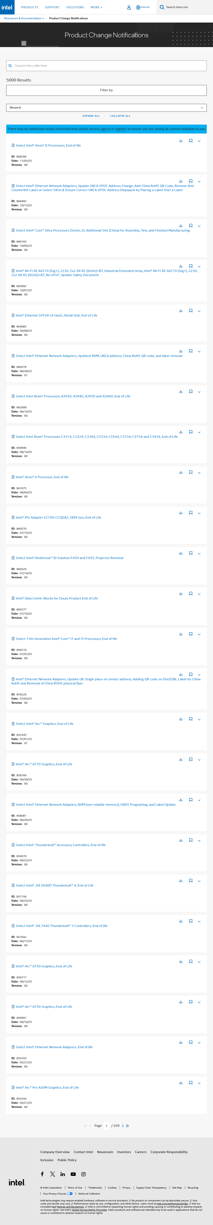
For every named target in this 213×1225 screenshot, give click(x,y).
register (121, 129)
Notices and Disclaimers (70, 1206)
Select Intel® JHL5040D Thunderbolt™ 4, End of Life (52, 885)
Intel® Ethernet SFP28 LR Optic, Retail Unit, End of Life (54, 315)
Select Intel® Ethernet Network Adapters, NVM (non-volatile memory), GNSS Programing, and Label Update (93, 805)
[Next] (123, 1125)
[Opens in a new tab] (180, 140)
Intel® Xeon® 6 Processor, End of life (40, 477)
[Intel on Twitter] (52, 1175)
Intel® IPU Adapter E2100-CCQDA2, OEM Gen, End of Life (56, 517)
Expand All (91, 116)
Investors (124, 1152)
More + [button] (97, 7)
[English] (143, 7)
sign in (105, 129)
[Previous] (90, 1125)
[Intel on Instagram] (83, 1175)
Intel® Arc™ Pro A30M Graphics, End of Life (45, 1088)
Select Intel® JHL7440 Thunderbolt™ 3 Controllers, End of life (59, 926)
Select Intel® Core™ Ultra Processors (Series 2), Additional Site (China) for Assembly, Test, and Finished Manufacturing (100, 230)
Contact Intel (83, 1152)
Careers (140, 1152)
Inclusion (46, 1160)
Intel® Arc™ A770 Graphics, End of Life (41, 764)
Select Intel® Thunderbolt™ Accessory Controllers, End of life (58, 845)
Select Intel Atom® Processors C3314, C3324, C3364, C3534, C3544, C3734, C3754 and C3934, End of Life (94, 437)
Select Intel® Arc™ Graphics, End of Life (42, 724)
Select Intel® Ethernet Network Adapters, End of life (52, 1047)
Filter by (106, 90)
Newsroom (105, 1152)
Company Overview (55, 1152)
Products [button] (29, 7)
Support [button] (52, 7)
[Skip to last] (127, 1125)
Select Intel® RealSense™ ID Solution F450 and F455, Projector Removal (67, 558)
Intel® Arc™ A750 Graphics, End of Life (41, 966)
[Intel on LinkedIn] (62, 1175)
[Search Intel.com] (189, 7)
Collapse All (120, 116)
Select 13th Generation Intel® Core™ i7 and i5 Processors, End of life (64, 639)
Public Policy (67, 1160)
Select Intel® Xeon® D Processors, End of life (46, 145)
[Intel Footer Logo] (17, 1182)
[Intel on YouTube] (73, 1175)
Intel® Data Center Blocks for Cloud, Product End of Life (54, 598)
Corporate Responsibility (169, 1152)
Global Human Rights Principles (89, 1209)
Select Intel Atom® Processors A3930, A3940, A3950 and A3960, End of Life (70, 396)
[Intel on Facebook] (42, 1175)
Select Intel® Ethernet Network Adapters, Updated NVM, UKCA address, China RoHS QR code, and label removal (96, 356)
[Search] (162, 7)
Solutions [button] (75, 7)
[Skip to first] (85, 1125)
